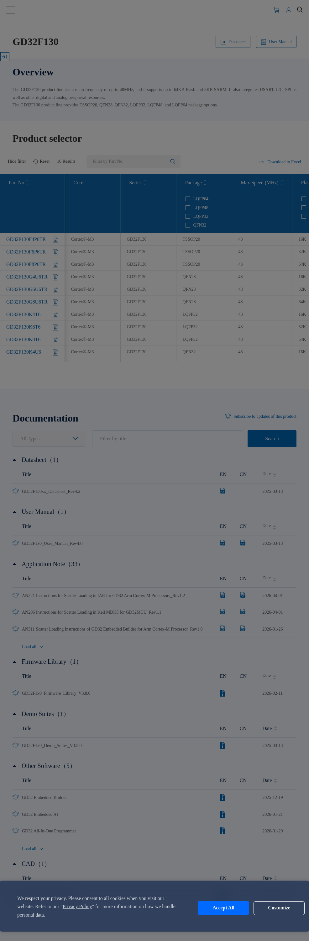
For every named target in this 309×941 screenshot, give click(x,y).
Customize (268, 908)
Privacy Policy (77, 906)
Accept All (216, 908)
